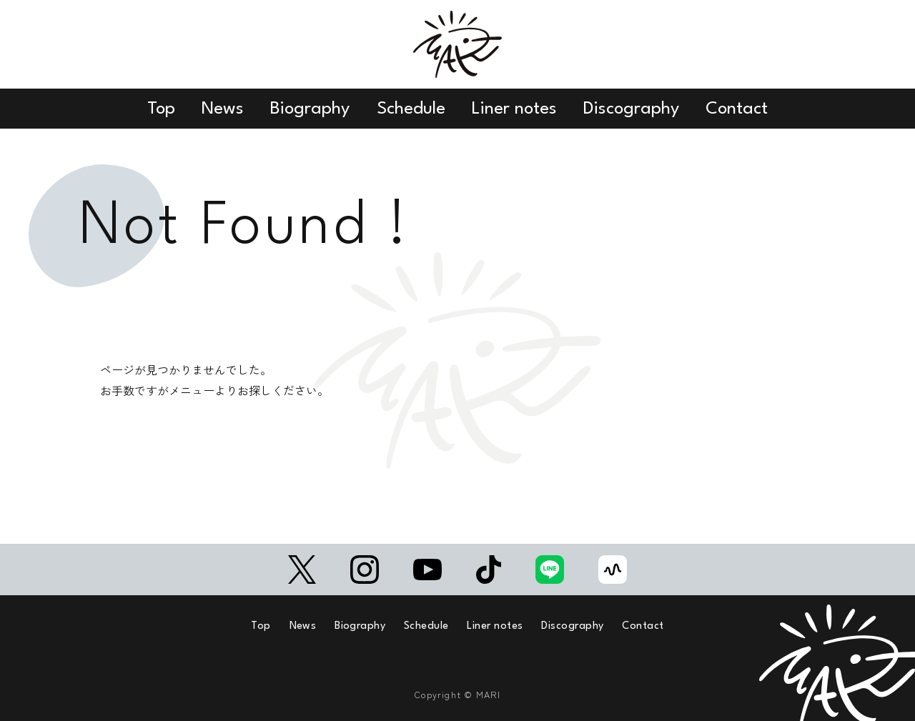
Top (161, 109)
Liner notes (514, 109)
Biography (310, 109)
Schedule (411, 109)
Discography (631, 109)
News (223, 109)
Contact (737, 109)
